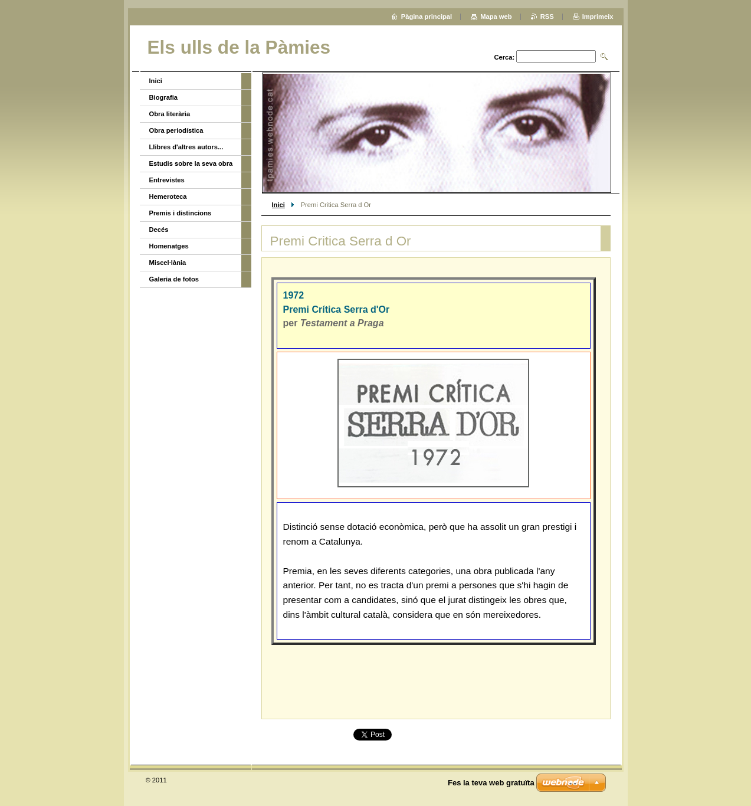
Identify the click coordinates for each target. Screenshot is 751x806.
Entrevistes (167, 180)
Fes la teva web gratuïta (491, 782)
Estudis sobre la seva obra (191, 163)
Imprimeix (598, 16)
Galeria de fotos (174, 279)
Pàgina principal (426, 16)
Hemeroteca (168, 196)
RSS (547, 16)
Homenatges (169, 246)
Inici (278, 204)
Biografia (163, 97)
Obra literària (170, 113)
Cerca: (504, 57)
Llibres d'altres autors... (186, 146)
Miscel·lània (167, 262)
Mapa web (495, 16)
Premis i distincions (180, 213)
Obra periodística (176, 130)
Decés (159, 229)
